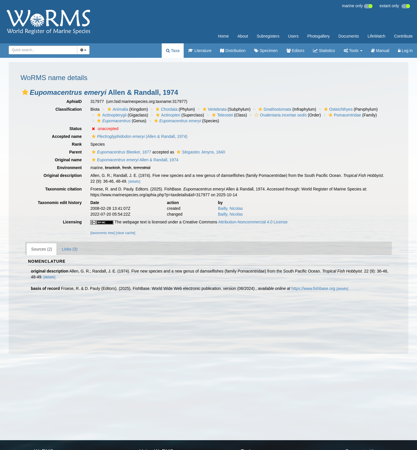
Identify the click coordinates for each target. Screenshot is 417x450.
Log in (405, 50)
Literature (199, 50)
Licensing (72, 222)
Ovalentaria (280, 115)
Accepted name (67, 136)
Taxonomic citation (63, 189)
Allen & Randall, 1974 (134, 160)
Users (293, 36)
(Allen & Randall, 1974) (138, 136)
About (242, 36)
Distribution (232, 50)
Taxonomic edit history (60, 202)
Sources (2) (41, 249)
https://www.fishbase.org (313, 288)
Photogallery (318, 36)
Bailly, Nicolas (230, 208)
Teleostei (222, 115)
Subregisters (268, 36)
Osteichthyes (338, 109)
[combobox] (43, 50)
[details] (134, 181)
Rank (77, 144)
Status (75, 128)
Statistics (324, 50)
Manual (380, 50)
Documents (348, 36)
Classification (68, 109)
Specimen (266, 50)
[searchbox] (41, 50)
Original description (63, 175)
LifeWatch (377, 36)
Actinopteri (167, 115)
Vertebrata (214, 109)
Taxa (172, 50)
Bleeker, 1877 (120, 152)
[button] (25, 92)
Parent (75, 152)
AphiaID (74, 101)
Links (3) (69, 249)
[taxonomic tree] (102, 233)
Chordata (166, 109)
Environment (69, 167)
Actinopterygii (111, 115)
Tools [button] (353, 50)
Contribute (403, 36)
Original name (68, 160)
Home (223, 36)
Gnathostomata (274, 109)
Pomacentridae (344, 115)
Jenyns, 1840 (200, 152)
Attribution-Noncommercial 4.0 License (252, 222)
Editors (295, 50)
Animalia (117, 109)
